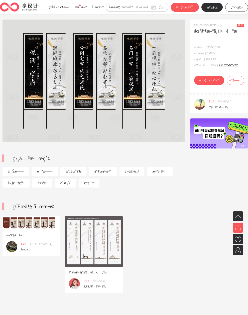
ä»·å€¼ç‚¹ (132, 171)
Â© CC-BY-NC (228, 65)
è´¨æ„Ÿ (65, 183)
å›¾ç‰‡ (98, 7)
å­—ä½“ (114, 7)
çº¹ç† (89, 183)
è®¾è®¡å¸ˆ (224, 101)
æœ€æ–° (81, 7)
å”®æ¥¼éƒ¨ (102, 171)
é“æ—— (44, 171)
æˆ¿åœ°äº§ (73, 171)
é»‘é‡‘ (42, 183)
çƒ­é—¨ (65, 7)
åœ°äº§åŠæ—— (17, 235)
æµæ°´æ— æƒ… (220, 107)
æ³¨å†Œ (212, 7)
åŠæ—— (16, 171)
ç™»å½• (236, 7)
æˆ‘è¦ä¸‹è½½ (209, 80)
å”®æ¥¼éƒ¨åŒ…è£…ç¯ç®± (88, 272)
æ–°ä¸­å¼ (160, 171)
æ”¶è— (235, 80)
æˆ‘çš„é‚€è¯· (185, 7)
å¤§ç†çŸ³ (16, 183)
